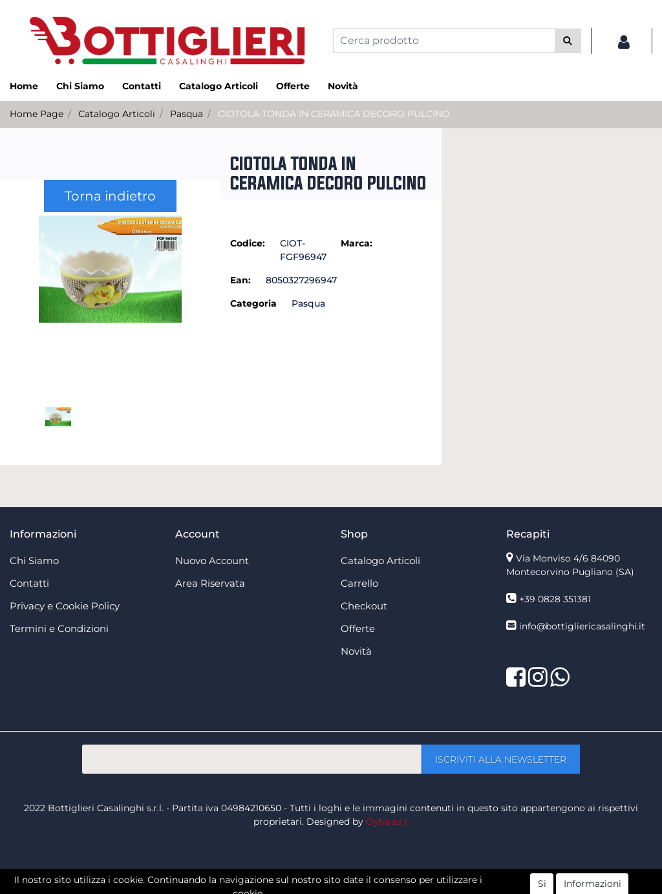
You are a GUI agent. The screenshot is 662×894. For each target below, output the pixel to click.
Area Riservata (210, 583)
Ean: (240, 280)
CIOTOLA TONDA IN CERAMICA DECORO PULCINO (334, 114)
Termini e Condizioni (59, 628)
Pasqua (186, 114)
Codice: (247, 243)
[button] (568, 40)
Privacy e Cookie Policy (65, 606)
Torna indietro (110, 196)
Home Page (36, 114)
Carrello (359, 583)
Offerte (293, 86)
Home (24, 86)
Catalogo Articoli (218, 86)
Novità (343, 86)
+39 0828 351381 (555, 599)
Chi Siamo (80, 86)
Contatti (141, 86)
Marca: (356, 243)
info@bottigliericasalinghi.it (582, 626)
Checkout (364, 606)
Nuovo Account (212, 560)
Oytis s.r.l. (387, 821)
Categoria (253, 303)
